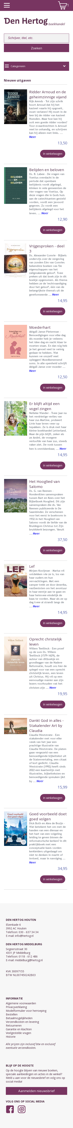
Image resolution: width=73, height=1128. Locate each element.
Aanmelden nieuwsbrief (36, 1091)
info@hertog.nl (24, 936)
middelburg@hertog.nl (29, 960)
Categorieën (35, 66)
